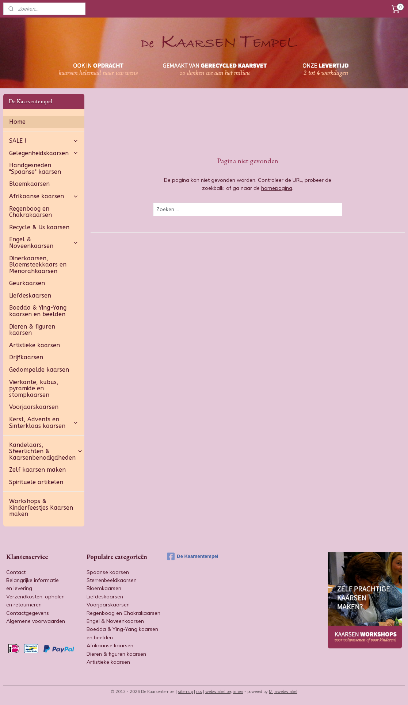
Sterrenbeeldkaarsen (112, 580)
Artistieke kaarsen (34, 345)
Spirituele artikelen (36, 482)
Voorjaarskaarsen (33, 406)
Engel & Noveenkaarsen (44, 242)
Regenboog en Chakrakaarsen (30, 212)
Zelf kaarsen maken (37, 469)
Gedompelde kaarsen (39, 369)
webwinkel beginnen (224, 691)
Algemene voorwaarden (35, 621)
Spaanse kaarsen (108, 572)
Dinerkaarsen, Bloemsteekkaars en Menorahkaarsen (37, 265)
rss (199, 691)
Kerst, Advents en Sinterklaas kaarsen (44, 422)
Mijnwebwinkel (283, 691)
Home (17, 121)
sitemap (185, 691)
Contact (16, 572)
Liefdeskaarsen (30, 295)
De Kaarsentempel (192, 556)
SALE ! (44, 140)
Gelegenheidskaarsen (44, 153)
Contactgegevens (27, 613)
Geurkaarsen (27, 283)
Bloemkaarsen (29, 183)
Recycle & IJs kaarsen (39, 227)
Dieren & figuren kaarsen (32, 330)
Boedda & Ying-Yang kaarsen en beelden (37, 311)
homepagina (276, 188)
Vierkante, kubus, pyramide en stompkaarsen (33, 388)
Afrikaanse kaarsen (44, 196)
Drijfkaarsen (26, 357)
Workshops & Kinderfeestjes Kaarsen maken (41, 507)
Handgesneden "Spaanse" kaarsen (35, 168)
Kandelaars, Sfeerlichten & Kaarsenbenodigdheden (46, 451)
